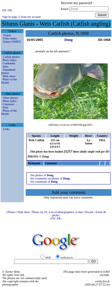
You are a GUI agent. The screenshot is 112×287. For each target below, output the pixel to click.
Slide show (9, 76)
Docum (89, 212)
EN (4, 10)
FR (10, 10)
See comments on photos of (50, 178)
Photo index (10, 60)
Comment (8, 104)
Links (6, 129)
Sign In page (9, 16)
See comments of (44, 181)
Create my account (30, 16)
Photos (11, 212)
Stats (5, 66)
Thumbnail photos (8, 71)
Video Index (10, 38)
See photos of (42, 175)
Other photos (10, 97)
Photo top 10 (40, 212)
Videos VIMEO (12, 41)
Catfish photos (11, 56)
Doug (68, 40)
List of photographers (62, 212)
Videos (7, 35)
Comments (9, 63)
